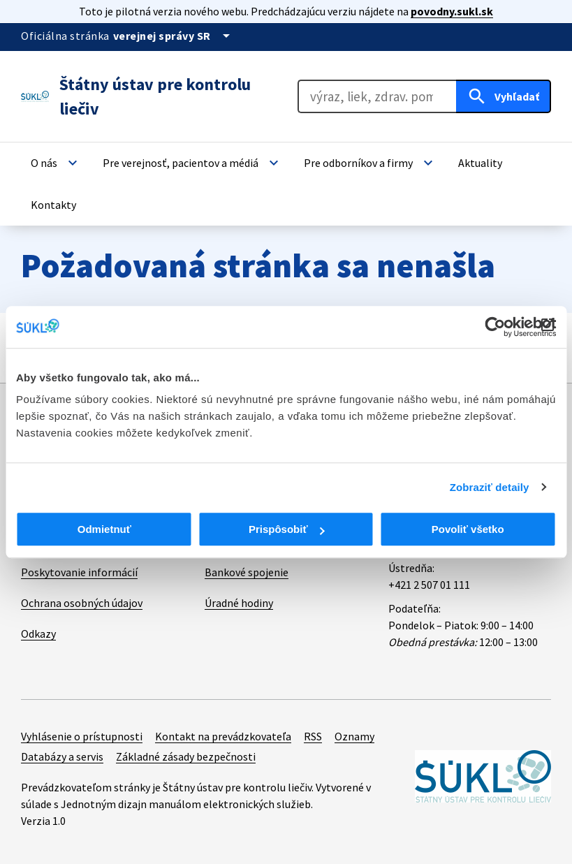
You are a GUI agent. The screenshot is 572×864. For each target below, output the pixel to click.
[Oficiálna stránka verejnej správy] (174, 35)
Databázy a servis (62, 756)
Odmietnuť (104, 529)
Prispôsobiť (287, 529)
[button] (56, 162)
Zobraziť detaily (489, 487)
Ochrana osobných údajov (81, 603)
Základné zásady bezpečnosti (186, 756)
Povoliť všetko (468, 529)
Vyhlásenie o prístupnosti (81, 736)
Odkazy (38, 633)
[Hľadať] (503, 96)
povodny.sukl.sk (452, 11)
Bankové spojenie (246, 572)
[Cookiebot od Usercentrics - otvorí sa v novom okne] (495, 326)
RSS (313, 736)
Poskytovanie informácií (79, 572)
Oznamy (354, 736)
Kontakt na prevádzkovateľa (223, 736)
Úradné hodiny (239, 603)
